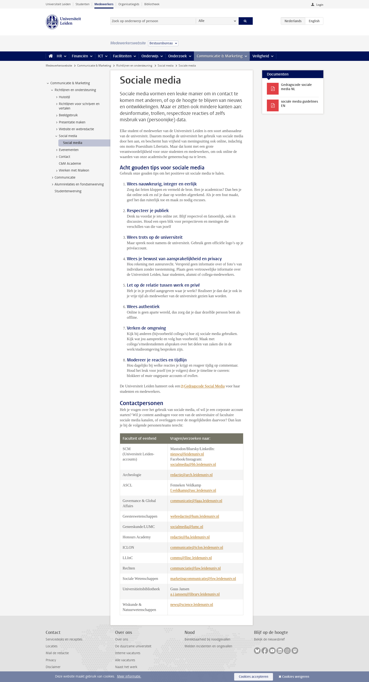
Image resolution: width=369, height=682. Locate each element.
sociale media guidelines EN (299, 103)
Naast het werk (126, 667)
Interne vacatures (127, 653)
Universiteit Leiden (58, 4)
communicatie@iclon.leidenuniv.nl (196, 547)
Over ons (121, 639)
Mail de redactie (57, 653)
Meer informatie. (129, 676)
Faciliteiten (122, 56)
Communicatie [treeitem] (62, 177)
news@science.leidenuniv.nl (191, 605)
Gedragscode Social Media (204, 386)
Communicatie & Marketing (220, 56)
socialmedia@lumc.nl (186, 527)
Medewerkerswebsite (59, 65)
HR (59, 56)
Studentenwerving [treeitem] (68, 191)
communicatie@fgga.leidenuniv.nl (196, 501)
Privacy (51, 660)
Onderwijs (149, 56)
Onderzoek (177, 56)
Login (319, 5)
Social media (165, 65)
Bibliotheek (152, 4)
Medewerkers (103, 4)
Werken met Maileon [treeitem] (71, 170)
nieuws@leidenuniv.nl (187, 454)
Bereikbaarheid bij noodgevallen (207, 639)
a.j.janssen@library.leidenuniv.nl (195, 594)
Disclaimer (53, 667)
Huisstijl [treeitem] (62, 97)
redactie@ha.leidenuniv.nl (190, 537)
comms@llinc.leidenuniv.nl (191, 558)
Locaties (51, 646)
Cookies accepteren (253, 676)
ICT (100, 56)
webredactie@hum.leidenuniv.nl (194, 516)
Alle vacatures (125, 660)
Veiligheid (261, 56)
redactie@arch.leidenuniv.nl (191, 475)
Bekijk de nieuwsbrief (269, 639)
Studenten (82, 4)
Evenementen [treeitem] (66, 150)
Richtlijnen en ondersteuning (134, 65)
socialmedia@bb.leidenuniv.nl (193, 464)
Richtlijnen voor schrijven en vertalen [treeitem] (77, 106)
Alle (202, 21)
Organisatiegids (128, 4)
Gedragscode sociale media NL (296, 87)
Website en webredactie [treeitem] (74, 129)
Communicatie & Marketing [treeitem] (68, 83)
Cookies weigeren (295, 676)
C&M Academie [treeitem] (70, 163)
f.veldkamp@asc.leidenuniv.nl (193, 490)
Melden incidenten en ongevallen (208, 646)
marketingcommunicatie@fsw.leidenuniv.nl (203, 579)
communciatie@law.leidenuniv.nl (195, 568)
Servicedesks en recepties (64, 639)
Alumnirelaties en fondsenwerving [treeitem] (77, 184)
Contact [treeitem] (62, 157)
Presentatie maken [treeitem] (69, 122)
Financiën (80, 56)
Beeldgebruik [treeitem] (66, 115)
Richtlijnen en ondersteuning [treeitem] (73, 90)
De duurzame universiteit (133, 646)
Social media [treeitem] (65, 136)
